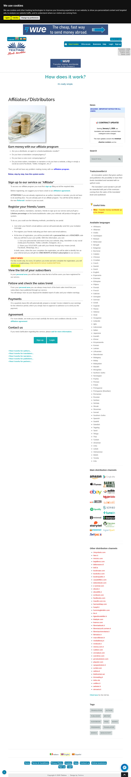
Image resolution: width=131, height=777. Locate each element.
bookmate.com (99, 571)
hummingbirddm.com (101, 610)
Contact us (84, 763)
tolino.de (96, 680)
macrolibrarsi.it (99, 638)
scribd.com (97, 668)
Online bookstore (99, 763)
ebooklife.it (97, 592)
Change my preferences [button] (30, 18)
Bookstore (97, 44)
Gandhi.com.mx (99, 601)
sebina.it (96, 671)
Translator (109, 727)
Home (27, 763)
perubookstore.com (100, 659)
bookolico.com (99, 574)
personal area (21, 274)
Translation (96, 710)
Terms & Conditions (40, 763)
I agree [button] (7, 18)
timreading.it (98, 677)
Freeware (95, 727)
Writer (107, 716)
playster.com (98, 662)
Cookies (68, 763)
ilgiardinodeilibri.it (100, 616)
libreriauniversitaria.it (101, 631)
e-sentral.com (98, 586)
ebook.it (96, 589)
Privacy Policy (57, 763)
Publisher (95, 716)
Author (109, 710)
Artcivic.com (98, 558)
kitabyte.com (98, 619)
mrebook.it (97, 644)
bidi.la (95, 568)
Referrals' (21, 200)
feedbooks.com (99, 598)
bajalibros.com (99, 561)
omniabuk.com (99, 653)
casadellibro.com (100, 580)
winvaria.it (97, 689)
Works (94, 733)
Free (106, 722)
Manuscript (106, 733)
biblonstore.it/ (98, 565)
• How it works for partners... (20, 361)
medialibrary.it (98, 641)
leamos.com (98, 622)
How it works (74, 44)
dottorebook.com (99, 583)
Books (115, 722)
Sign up (113, 39)
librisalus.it (97, 635)
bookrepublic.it (99, 577)
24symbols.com (99, 552)
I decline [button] (15, 18)
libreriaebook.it (99, 625)
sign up (48, 186)
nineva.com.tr (98, 647)
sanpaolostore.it (99, 665)
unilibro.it (96, 683)
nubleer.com (98, 650)
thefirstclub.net (99, 674)
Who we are (85, 44)
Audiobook (95, 722)
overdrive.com (98, 656)
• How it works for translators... (21, 353)
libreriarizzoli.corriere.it (102, 628)
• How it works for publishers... (20, 359)
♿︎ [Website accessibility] (4, 772)
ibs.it (95, 613)
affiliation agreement (61, 191)
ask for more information (61, 332)
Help (104, 44)
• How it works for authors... (19, 351)
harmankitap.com (100, 604)
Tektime (81, 775)
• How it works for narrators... (20, 356)
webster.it (97, 686)
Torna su (124, 774)
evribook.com (98, 595)
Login (119, 39)
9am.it (95, 555)
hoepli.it (96, 607)
